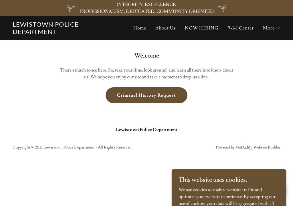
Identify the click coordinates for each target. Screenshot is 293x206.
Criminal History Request (146, 95)
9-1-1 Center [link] (241, 28)
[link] (52, 32)
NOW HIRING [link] (202, 28)
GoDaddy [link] (244, 147)
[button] (271, 28)
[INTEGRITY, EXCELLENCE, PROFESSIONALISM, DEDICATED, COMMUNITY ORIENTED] (146, 8)
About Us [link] (165, 28)
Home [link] (139, 28)
